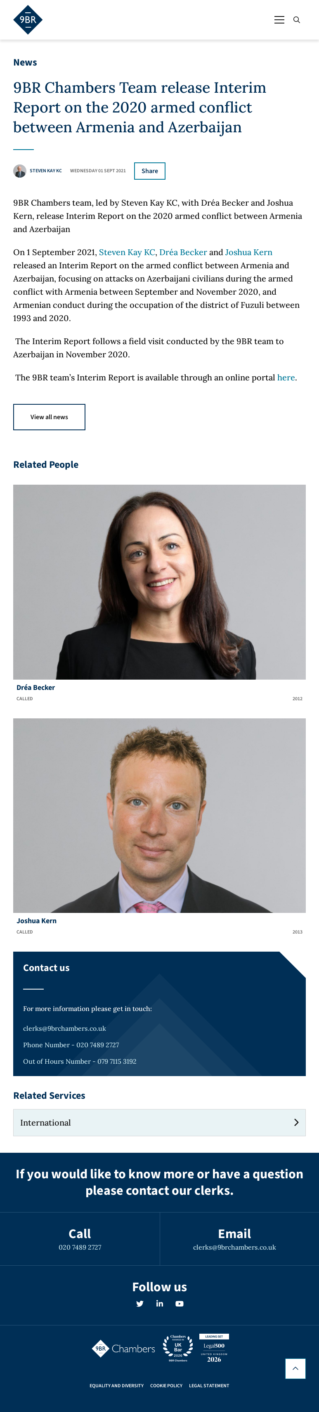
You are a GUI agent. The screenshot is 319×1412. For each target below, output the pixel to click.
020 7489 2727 (80, 1247)
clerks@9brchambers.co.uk (64, 1028)
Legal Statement (209, 1386)
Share (150, 171)
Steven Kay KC (127, 252)
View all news (49, 417)
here (286, 377)
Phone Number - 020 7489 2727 (71, 1045)
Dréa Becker (183, 252)
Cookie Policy (166, 1386)
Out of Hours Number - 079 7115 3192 (80, 1061)
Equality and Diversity (117, 1386)
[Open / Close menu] (279, 19)
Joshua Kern (248, 252)
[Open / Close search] (296, 19)
